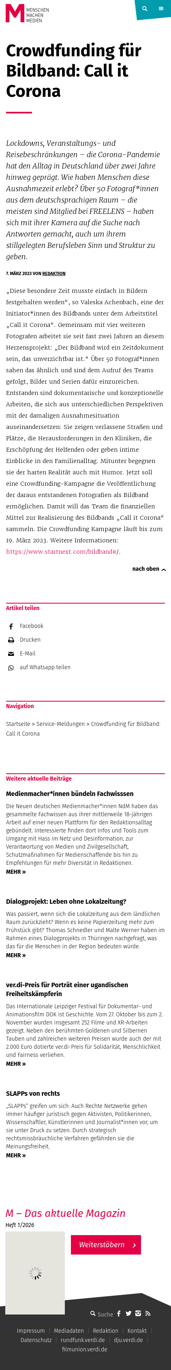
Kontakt (136, 1330)
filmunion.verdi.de (84, 1349)
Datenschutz (36, 1340)
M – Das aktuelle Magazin (65, 1213)
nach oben (146, 568)
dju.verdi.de (128, 1340)
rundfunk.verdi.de (83, 1340)
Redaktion (54, 273)
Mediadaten (69, 1330)
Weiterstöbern (102, 1244)
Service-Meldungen (60, 724)
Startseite (18, 724)
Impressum (31, 1330)
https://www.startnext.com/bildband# (61, 551)
